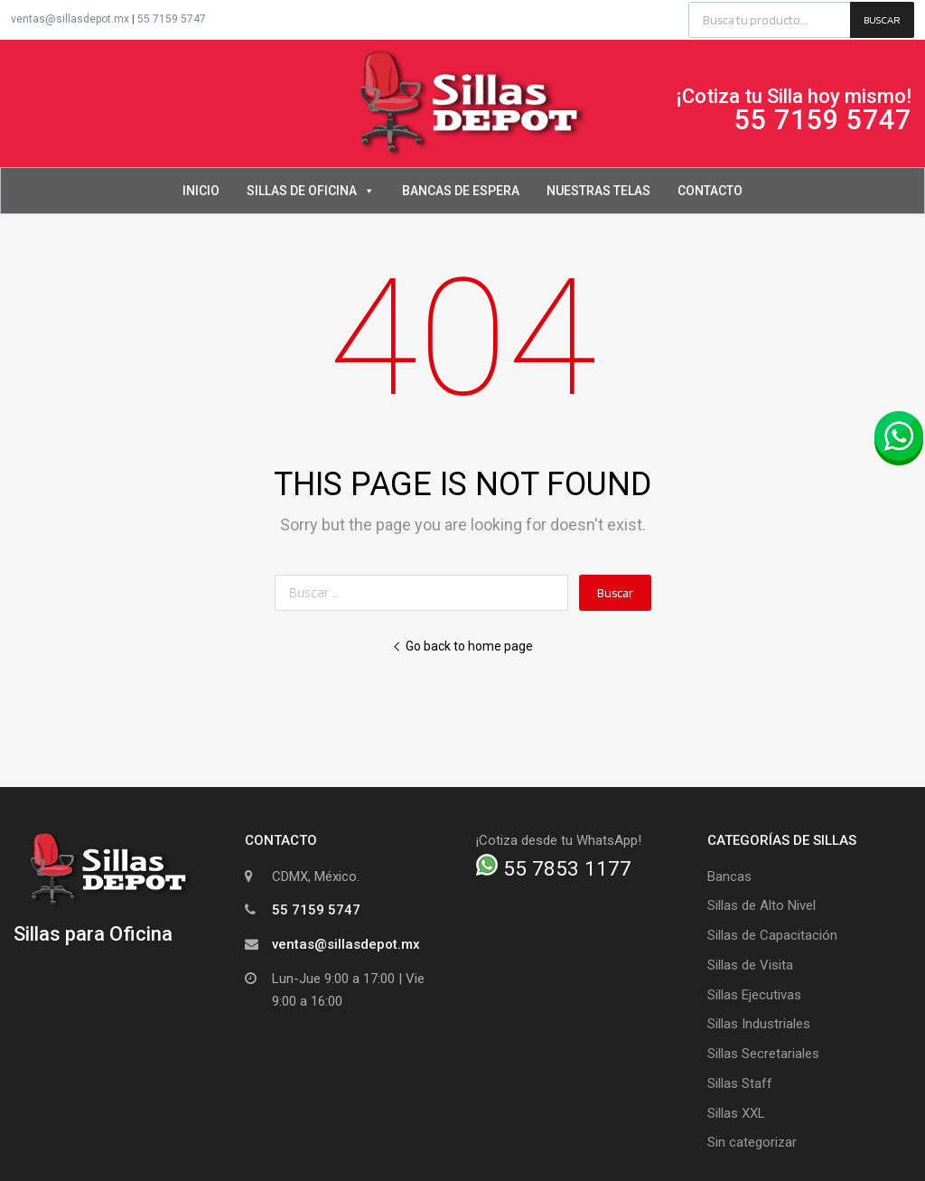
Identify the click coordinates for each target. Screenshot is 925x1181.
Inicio (201, 190)
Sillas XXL (736, 1113)
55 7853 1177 (553, 868)
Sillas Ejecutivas (754, 995)
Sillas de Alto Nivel (761, 905)
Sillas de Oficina (311, 190)
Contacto (710, 190)
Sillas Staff (739, 1083)
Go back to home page (462, 646)
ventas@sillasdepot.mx (70, 19)
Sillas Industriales (758, 1024)
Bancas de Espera (460, 190)
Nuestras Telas (598, 190)
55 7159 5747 (171, 19)
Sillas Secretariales (763, 1053)
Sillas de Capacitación (772, 935)
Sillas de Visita (750, 965)
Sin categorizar (752, 1142)
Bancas (729, 876)
